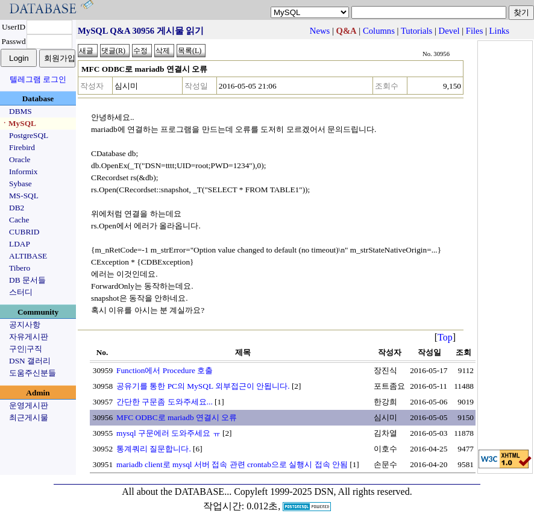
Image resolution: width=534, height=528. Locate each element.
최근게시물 (28, 417)
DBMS (20, 111)
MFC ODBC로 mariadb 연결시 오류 (176, 417)
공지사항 (24, 324)
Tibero (19, 267)
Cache (19, 219)
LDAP (19, 243)
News (320, 31)
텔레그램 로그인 (38, 79)
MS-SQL (24, 195)
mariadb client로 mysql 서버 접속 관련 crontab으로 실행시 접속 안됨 (232, 464)
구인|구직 (25, 348)
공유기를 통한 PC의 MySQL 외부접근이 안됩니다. (203, 386)
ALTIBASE (28, 255)
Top (445, 337)
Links (499, 31)
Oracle (20, 159)
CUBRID (24, 231)
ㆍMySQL (18, 123)
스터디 (21, 292)
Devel (449, 31)
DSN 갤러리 (30, 360)
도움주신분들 (32, 372)
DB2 (16, 207)
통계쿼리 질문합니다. (153, 448)
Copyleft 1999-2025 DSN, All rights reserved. (323, 491)
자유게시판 (28, 336)
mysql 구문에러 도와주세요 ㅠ (168, 433)
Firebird (22, 147)
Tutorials (416, 31)
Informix (23, 171)
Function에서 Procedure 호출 (164, 370)
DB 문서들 (27, 279)
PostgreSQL (28, 135)
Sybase (20, 183)
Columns (379, 31)
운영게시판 (28, 405)
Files (474, 31)
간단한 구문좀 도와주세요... (164, 401)
